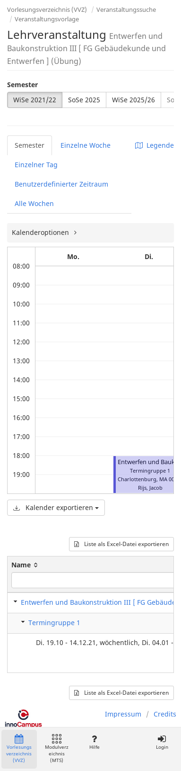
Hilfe (94, 742)
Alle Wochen (34, 203)
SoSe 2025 (84, 99)
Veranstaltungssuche (126, 9)
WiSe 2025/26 (133, 99)
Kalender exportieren (56, 507)
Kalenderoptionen (41, 232)
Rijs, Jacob (150, 487)
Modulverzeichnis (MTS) (57, 749)
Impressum (123, 713)
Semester (22, 84)
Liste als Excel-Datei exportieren (121, 544)
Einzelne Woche (85, 145)
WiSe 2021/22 (34, 99)
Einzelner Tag (36, 164)
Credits (165, 713)
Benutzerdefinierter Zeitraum (61, 183)
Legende (154, 145)
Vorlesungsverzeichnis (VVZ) (47, 9)
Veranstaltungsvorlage (47, 19)
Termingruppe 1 (54, 622)
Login (162, 742)
